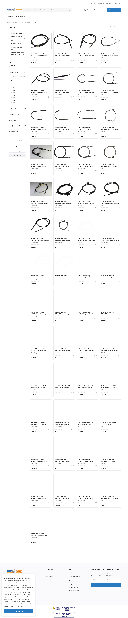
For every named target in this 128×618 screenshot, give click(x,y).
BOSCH (13, 65)
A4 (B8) (13, 100)
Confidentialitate (73, 587)
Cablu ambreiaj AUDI (17, 36)
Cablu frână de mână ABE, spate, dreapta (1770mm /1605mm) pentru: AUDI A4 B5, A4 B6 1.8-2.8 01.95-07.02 (64, 388)
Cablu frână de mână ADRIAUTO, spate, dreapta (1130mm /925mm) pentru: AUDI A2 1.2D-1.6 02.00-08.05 (63, 130)
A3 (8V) (13, 90)
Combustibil (12, 109)
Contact (71, 584)
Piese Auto (11, 16)
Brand (10, 62)
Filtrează (17, 155)
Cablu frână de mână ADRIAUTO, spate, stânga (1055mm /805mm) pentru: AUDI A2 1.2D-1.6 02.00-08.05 (40, 130)
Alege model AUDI (14, 72)
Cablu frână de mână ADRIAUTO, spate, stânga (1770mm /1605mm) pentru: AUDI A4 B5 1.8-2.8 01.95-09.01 (40, 499)
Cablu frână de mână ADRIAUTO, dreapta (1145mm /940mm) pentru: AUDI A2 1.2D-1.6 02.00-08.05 (87, 130)
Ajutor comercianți (74, 576)
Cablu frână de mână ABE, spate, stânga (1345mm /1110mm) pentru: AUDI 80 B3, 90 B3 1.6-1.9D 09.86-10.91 (110, 388)
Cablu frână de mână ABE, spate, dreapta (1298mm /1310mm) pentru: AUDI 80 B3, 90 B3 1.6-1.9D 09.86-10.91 (40, 425)
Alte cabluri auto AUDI (17, 55)
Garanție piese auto (15, 126)
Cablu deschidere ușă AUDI (17, 44)
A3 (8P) (13, 88)
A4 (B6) (13, 95)
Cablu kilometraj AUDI (17, 52)
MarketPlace (14, 22)
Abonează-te (106, 585)
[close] (33, 576)
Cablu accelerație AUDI (17, 33)
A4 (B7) (13, 98)
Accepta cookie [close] (18, 611)
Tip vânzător (12, 120)
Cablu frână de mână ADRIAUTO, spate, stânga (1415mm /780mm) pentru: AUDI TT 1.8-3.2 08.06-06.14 (109, 462)
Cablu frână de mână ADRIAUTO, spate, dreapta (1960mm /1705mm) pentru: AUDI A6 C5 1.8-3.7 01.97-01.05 (40, 204)
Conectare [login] (109, 4)
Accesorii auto (20, 16)
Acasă (8, 22)
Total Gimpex (34, 57)
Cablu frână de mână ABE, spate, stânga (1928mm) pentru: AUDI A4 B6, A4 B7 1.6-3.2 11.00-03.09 (64, 425)
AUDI (26, 22)
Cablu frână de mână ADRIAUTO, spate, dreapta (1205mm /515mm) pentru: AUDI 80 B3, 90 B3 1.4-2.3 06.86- (110, 277)
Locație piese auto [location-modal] (97, 4)
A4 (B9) (13, 102)
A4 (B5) (13, 93)
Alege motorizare (14, 114)
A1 (11, 80)
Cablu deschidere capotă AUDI (18, 39)
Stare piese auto (14, 131)
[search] (69, 10)
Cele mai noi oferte (111, 27)
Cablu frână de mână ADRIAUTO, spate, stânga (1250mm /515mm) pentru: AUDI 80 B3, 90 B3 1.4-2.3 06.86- (40, 314)
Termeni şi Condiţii (74, 590)
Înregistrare (116, 4)
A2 (11, 83)
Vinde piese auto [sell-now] (114, 10)
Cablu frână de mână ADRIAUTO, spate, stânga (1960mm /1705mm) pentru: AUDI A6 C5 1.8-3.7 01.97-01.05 (87, 499)
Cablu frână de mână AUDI (17, 48)
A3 (11, 85)
